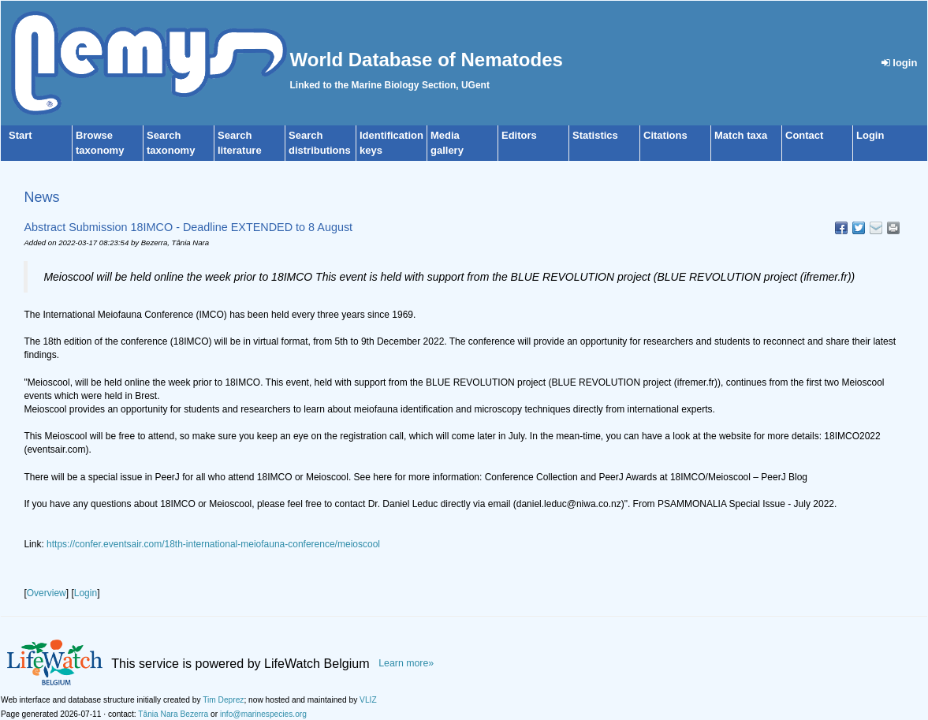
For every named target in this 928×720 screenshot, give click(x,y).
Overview (46, 593)
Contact (804, 135)
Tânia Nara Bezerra (173, 714)
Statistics (595, 135)
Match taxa (740, 135)
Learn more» (406, 663)
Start (20, 135)
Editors (519, 135)
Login (870, 135)
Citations (665, 135)
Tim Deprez (223, 700)
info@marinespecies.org (263, 714)
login (899, 63)
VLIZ (368, 700)
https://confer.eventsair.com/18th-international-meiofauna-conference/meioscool (213, 544)
